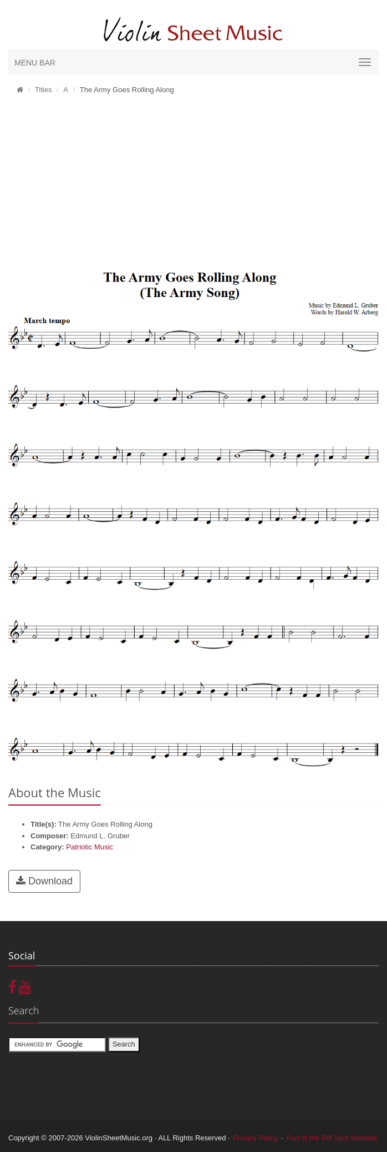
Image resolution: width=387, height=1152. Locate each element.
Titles (43, 89)
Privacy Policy (255, 1138)
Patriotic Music (89, 847)
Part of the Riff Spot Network (332, 1138)
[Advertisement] (193, 183)
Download (44, 881)
